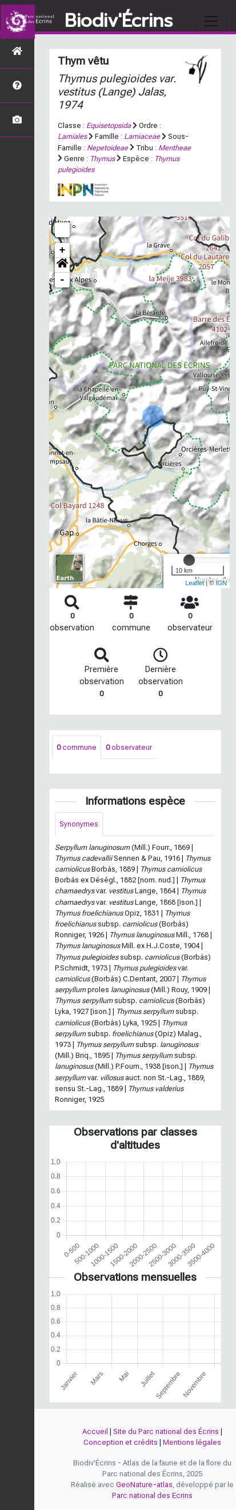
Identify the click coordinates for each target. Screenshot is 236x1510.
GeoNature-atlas (144, 1484)
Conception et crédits (120, 1442)
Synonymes (78, 824)
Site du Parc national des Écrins (166, 1431)
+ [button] (62, 250)
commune (77, 747)
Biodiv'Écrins (119, 21)
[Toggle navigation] (211, 21)
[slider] (189, 560)
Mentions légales (192, 1442)
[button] (62, 265)
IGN (221, 583)
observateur (129, 747)
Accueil (95, 1431)
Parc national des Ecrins (152, 1495)
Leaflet (194, 583)
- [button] (62, 280)
